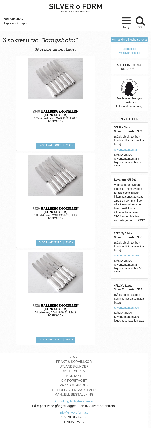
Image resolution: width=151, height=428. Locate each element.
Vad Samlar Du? (74, 385)
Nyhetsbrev (74, 371)
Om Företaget (74, 380)
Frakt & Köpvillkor (74, 362)
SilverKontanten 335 (126, 307)
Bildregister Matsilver (74, 390)
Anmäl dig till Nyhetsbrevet (129, 39)
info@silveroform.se (74, 412)
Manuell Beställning (74, 394)
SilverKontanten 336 (126, 255)
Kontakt (74, 376)
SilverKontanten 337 (126, 149)
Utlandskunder (74, 366)
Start (74, 357)
